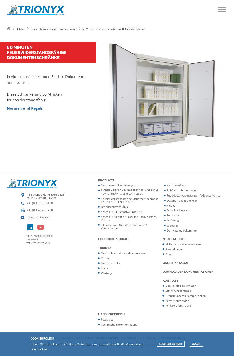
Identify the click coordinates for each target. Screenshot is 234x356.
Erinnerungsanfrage (178, 291)
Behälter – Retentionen (181, 190)
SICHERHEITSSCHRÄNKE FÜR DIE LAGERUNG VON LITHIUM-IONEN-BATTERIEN (129, 192)
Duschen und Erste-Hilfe (182, 200)
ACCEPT (196, 343)
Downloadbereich (178, 210)
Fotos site (173, 215)
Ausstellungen (174, 249)
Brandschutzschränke (115, 207)
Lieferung (173, 220)
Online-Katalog (175, 263)
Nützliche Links (110, 263)
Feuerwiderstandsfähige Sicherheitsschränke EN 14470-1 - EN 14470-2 (129, 200)
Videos (171, 206)
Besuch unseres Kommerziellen (185, 296)
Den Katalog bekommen (182, 230)
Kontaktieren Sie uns (178, 305)
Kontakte (170, 281)
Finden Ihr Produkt (113, 239)
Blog (168, 254)
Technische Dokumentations (119, 324)
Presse (105, 258)
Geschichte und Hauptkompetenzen (123, 253)
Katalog (20, 28)
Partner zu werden (177, 301)
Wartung (172, 225)
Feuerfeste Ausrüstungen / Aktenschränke (53, 28)
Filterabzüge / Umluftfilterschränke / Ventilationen (124, 226)
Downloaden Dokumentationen (188, 272)
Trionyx (105, 248)
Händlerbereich (111, 314)
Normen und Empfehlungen (118, 185)
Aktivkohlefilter (176, 185)
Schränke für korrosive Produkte (121, 212)
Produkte (106, 180)
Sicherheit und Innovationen (183, 244)
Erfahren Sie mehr (170, 343)
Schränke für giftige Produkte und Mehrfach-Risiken (129, 218)
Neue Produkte (175, 239)
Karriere (106, 268)
